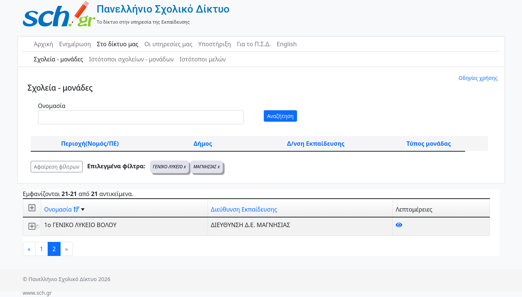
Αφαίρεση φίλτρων (56, 166)
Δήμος (203, 143)
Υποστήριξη (214, 44)
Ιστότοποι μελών (203, 59)
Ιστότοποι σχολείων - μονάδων (131, 59)
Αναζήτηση (280, 115)
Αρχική (44, 44)
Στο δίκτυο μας (117, 44)
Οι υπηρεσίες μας (168, 44)
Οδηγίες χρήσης (477, 77)
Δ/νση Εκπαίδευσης (315, 143)
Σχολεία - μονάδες (58, 59)
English (287, 44)
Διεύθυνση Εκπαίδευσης (244, 209)
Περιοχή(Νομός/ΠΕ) (90, 143)
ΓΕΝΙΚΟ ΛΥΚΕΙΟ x (169, 166)
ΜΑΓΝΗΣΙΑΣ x (206, 166)
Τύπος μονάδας (428, 143)
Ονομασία (52, 106)
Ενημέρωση (75, 44)
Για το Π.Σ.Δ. (254, 44)
